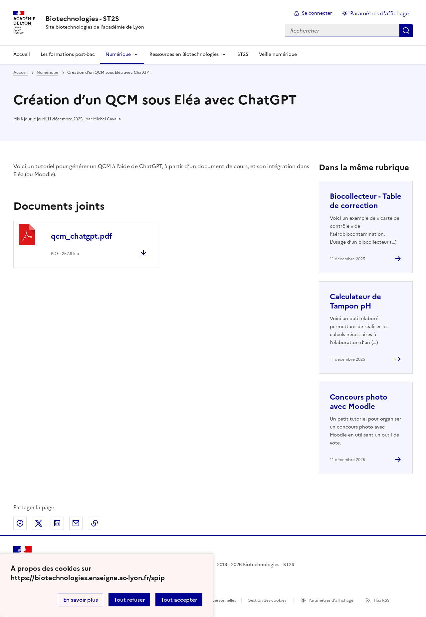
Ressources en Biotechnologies (184, 54)
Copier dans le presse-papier (94, 523)
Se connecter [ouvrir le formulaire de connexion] (317, 13)
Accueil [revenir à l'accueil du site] (20, 72)
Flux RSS (381, 600)
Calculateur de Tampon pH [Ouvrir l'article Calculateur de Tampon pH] (355, 301)
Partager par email (76, 523)
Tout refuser (129, 600)
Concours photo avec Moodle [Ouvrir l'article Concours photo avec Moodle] (358, 402)
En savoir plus (80, 600)
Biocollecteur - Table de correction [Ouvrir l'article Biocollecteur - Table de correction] (365, 201)
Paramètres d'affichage (331, 600)
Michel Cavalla (107, 119)
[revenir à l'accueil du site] (95, 18)
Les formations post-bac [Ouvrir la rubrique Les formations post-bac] (68, 54)
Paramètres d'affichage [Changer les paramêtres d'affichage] (379, 13)
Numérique (118, 54)
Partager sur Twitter (38, 523)
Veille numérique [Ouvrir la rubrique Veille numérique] (278, 54)
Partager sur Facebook (20, 523)
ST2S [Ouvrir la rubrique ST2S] (242, 54)
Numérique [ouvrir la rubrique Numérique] (47, 72)
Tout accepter (179, 600)
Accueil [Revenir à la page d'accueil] (21, 54)
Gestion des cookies (267, 600)
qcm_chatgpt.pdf (81, 236)
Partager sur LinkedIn (57, 523)
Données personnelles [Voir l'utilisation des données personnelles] (215, 600)
